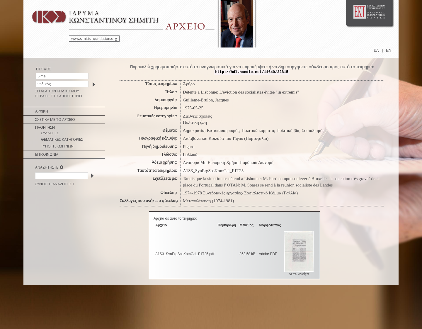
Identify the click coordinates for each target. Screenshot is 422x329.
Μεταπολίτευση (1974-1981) (208, 201)
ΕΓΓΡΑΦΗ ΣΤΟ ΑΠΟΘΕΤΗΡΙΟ (58, 96)
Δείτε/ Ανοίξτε (299, 274)
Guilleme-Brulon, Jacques (206, 100)
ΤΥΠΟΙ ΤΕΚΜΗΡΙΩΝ (57, 146)
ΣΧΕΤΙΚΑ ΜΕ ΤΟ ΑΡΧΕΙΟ (55, 119)
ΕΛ (376, 50)
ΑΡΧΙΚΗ (41, 111)
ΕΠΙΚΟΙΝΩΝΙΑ (46, 154)
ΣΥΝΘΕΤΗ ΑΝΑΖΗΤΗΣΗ (54, 183)
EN (388, 50)
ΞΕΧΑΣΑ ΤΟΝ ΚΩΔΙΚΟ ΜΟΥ (57, 91)
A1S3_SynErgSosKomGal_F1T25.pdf (184, 254)
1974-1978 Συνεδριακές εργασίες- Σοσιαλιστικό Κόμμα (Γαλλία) (240, 193)
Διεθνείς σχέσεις (197, 116)
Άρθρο (189, 84)
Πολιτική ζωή (195, 122)
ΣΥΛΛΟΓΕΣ (50, 132)
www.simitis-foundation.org (94, 38)
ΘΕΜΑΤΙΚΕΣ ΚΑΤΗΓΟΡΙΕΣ (62, 139)
